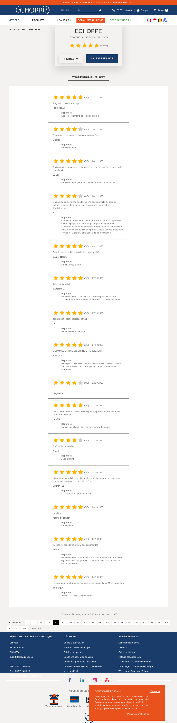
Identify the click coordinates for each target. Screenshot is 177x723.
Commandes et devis (129, 642)
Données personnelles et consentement (83, 666)
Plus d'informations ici (138, 714)
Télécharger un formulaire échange (136, 666)
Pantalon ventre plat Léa (92, 299)
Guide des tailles (127, 652)
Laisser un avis (102, 58)
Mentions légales (72, 671)
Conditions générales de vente (78, 657)
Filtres (71, 58)
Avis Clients (69, 676)
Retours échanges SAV (130, 657)
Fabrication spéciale (73, 652)
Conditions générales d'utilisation (80, 661)
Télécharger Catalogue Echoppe (134, 671)
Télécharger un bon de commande (135, 661)
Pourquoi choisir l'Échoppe (77, 647)
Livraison (123, 647)
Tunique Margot (70, 299)
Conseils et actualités (74, 642)
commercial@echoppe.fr (29, 676)
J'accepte (155, 691)
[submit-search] (100, 10)
